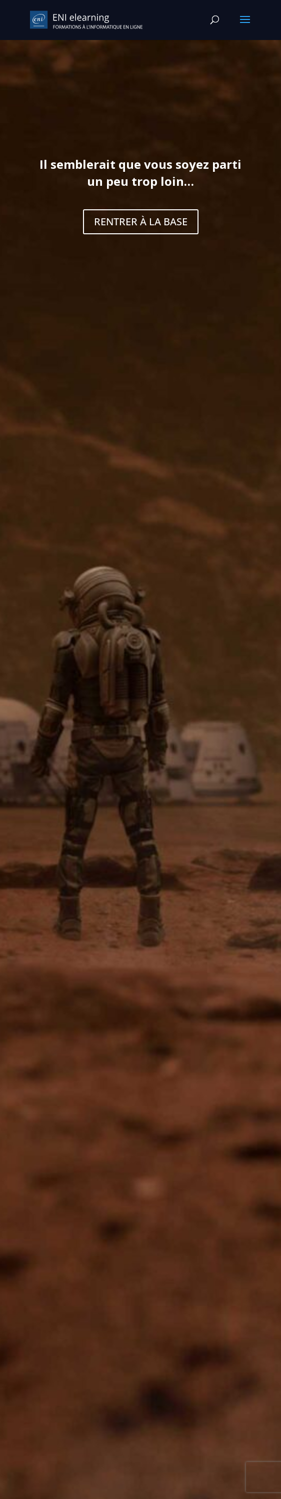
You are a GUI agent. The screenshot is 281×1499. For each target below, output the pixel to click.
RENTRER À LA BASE (141, 221)
